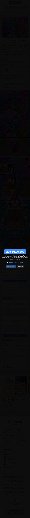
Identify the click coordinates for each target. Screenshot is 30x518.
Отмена (20, 266)
